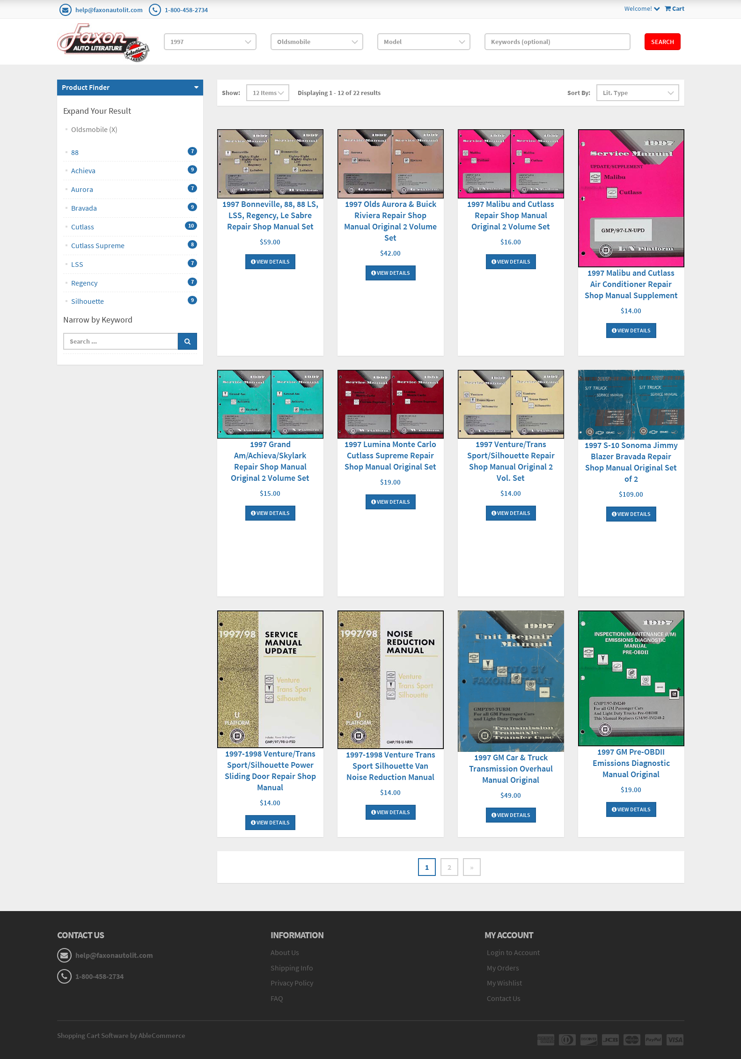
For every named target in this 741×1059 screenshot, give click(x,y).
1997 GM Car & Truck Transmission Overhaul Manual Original (511, 768)
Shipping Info (292, 967)
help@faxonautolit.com (109, 10)
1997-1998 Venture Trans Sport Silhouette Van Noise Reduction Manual (390, 765)
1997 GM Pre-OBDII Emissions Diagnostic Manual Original (631, 763)
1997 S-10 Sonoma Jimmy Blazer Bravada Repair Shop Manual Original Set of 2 (631, 462)
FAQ (277, 998)
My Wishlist (504, 982)
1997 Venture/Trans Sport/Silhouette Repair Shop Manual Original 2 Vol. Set (511, 461)
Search (662, 41)
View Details (270, 261)
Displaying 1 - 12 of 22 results (339, 92)
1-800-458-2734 (186, 10)
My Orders (503, 967)
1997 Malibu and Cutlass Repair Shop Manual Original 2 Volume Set (510, 215)
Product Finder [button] (86, 87)
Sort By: (578, 92)
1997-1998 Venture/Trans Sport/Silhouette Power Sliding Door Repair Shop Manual (270, 770)
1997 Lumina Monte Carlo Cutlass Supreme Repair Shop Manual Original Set (390, 455)
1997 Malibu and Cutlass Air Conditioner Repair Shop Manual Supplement (631, 284)
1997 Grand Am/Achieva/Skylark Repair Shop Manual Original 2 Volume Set (270, 461)
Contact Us (504, 998)
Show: (231, 92)
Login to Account (513, 952)
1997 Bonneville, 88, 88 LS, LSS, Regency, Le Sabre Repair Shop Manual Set (270, 215)
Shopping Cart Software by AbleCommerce (121, 1035)
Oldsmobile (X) (94, 129)
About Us (285, 952)
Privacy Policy (292, 982)
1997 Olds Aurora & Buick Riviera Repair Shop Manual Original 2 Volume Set (390, 221)
